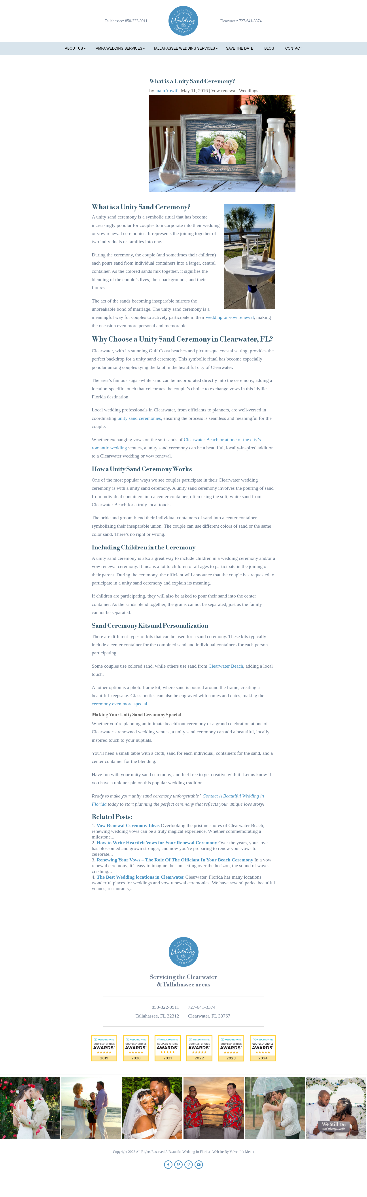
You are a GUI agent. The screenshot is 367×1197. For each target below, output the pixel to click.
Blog (269, 48)
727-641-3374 (250, 21)
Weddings (248, 90)
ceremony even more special (119, 703)
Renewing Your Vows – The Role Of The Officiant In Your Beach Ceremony (175, 860)
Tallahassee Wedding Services (184, 48)
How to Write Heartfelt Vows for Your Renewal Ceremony (157, 842)
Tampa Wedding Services (118, 48)
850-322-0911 (136, 21)
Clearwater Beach (225, 666)
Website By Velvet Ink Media (233, 1152)
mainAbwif (166, 90)
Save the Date (239, 48)
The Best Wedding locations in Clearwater (140, 877)
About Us (74, 48)
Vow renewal (223, 90)
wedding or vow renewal (230, 317)
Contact (293, 48)
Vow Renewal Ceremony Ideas (128, 825)
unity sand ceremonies (139, 418)
